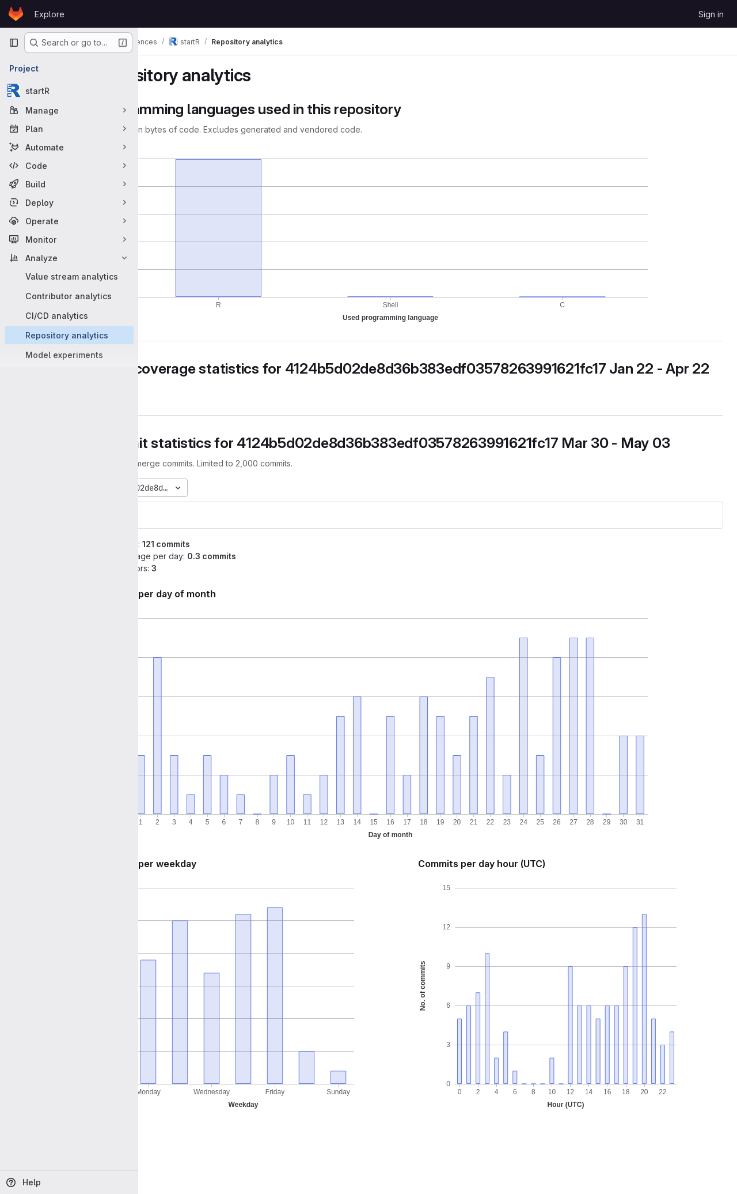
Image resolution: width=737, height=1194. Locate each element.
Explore (49, 14)
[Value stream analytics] (69, 276)
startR (172, 549)
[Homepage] (15, 14)
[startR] (69, 90)
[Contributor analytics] (69, 296)
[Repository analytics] (69, 335)
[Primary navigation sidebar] (14, 42)
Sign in (711, 14)
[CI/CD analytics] (69, 315)
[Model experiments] (69, 354)
